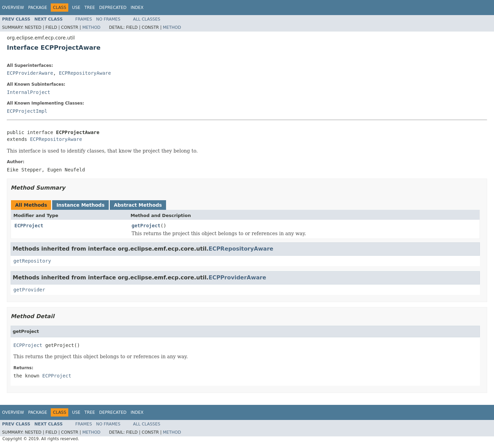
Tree (89, 7)
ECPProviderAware (30, 73)
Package (37, 7)
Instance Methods (80, 205)
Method (91, 27)
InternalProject (28, 92)
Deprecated (113, 7)
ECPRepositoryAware (85, 73)
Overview (13, 7)
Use (76, 7)
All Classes (146, 19)
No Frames (108, 19)
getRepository (32, 261)
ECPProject (28, 225)
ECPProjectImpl (27, 111)
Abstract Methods (138, 205)
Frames (83, 19)
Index (137, 7)
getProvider (29, 289)
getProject (146, 225)
